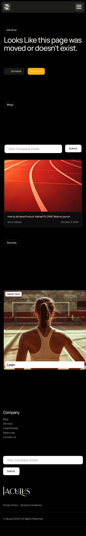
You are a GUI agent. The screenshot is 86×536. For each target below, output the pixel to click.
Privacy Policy (11, 505)
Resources (9, 432)
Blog (5, 419)
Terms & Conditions (31, 505)
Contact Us (9, 437)
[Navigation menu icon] (79, 7)
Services (7, 423)
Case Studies (10, 428)
